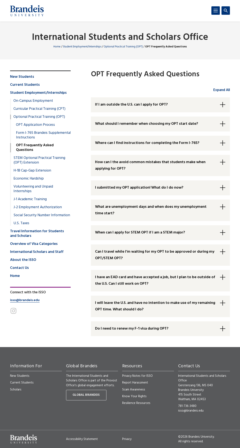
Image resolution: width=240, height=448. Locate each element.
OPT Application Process (35, 125)
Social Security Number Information (41, 215)
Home (57, 46)
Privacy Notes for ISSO (137, 375)
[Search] (225, 10)
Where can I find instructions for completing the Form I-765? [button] (147, 143)
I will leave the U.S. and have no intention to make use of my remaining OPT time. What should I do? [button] (155, 306)
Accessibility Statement (82, 439)
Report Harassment (135, 382)
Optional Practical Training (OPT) (123, 46)
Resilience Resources (136, 403)
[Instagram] (13, 310)
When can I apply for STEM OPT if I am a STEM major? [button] (140, 232)
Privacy (126, 439)
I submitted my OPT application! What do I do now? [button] (139, 188)
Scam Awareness (133, 389)
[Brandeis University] (27, 10)
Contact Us (19, 268)
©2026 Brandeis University (196, 436)
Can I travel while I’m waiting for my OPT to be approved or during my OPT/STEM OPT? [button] (154, 255)
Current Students (25, 85)
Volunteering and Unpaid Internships (33, 189)
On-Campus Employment (33, 101)
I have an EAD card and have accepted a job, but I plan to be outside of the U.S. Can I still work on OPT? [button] (155, 280)
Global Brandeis (86, 395)
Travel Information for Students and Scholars (37, 233)
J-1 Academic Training (30, 199)
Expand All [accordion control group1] (221, 90)
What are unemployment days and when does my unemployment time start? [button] (151, 210)
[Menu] (215, 10)
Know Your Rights (134, 396)
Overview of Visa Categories (34, 244)
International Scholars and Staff (37, 252)
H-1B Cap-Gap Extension (32, 170)
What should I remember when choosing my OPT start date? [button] (146, 124)
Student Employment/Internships (82, 46)
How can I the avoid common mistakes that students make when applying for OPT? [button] (150, 165)
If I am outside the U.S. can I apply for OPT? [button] (131, 105)
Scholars (15, 389)
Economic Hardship (28, 178)
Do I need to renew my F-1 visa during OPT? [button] (131, 329)
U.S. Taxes (21, 223)
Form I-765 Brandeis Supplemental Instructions (43, 135)
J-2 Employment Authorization (37, 207)
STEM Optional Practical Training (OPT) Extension (39, 160)
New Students (22, 77)
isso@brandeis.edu (25, 300)
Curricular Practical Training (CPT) (39, 109)
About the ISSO (23, 260)
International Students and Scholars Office (120, 37)
